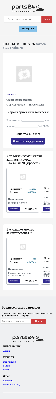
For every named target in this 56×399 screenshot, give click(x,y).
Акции (6, 351)
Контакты (8, 380)
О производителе (15, 104)
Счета (6, 370)
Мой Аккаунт (9, 362)
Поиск (46, 19)
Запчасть (11, 94)
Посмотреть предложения (28, 141)
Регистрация (28, 28)
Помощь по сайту (11, 384)
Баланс (6, 366)
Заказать (14, 209)
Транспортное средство (19, 99)
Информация (36, 104)
